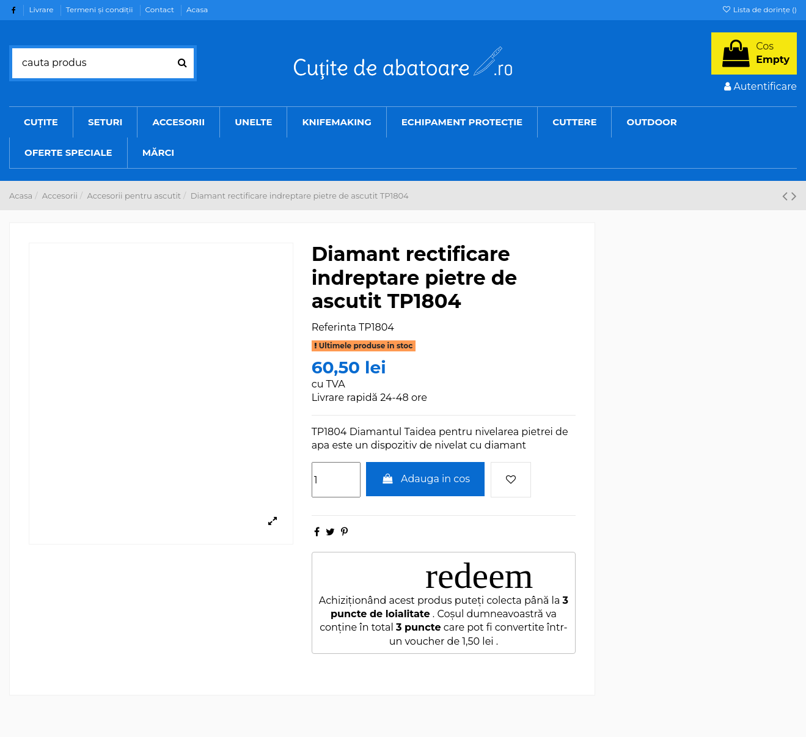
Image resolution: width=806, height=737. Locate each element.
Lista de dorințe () (759, 9)
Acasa (197, 9)
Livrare (42, 9)
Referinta (334, 327)
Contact (160, 9)
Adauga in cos (425, 479)
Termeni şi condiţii (100, 9)
